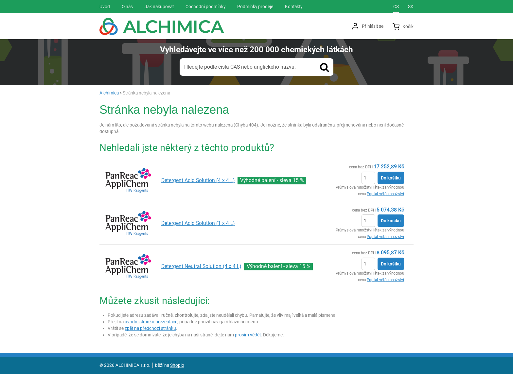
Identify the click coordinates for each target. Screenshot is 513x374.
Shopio (177, 365)
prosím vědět (248, 334)
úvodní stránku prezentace (151, 321)
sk (411, 6)
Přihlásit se (372, 26)
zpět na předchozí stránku (150, 328)
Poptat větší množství (385, 194)
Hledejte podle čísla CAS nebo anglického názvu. (240, 67)
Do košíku (391, 177)
